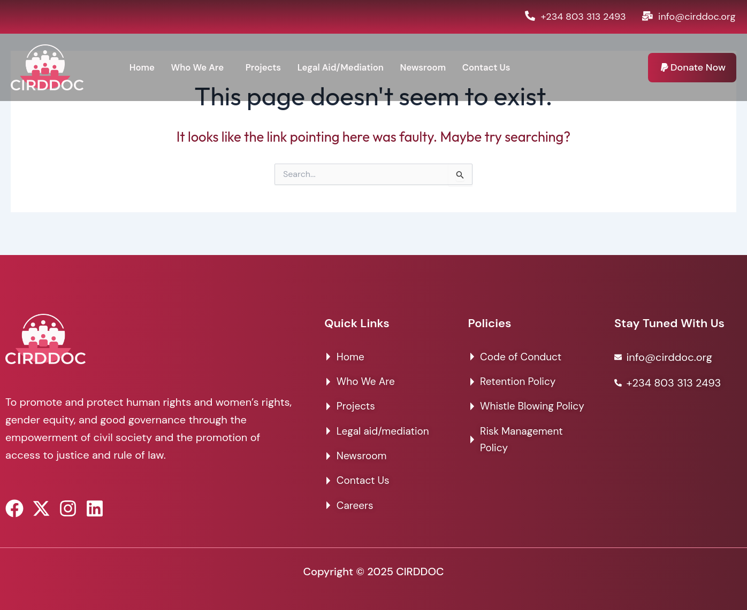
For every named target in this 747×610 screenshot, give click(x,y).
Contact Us (506, 67)
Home (142, 67)
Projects (270, 67)
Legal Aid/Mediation (352, 67)
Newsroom (439, 67)
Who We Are (201, 67)
